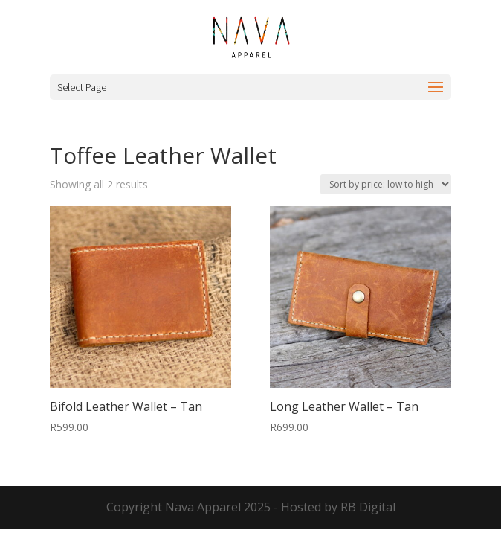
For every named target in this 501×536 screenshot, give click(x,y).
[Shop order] (385, 184)
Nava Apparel (203, 507)
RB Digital (367, 507)
